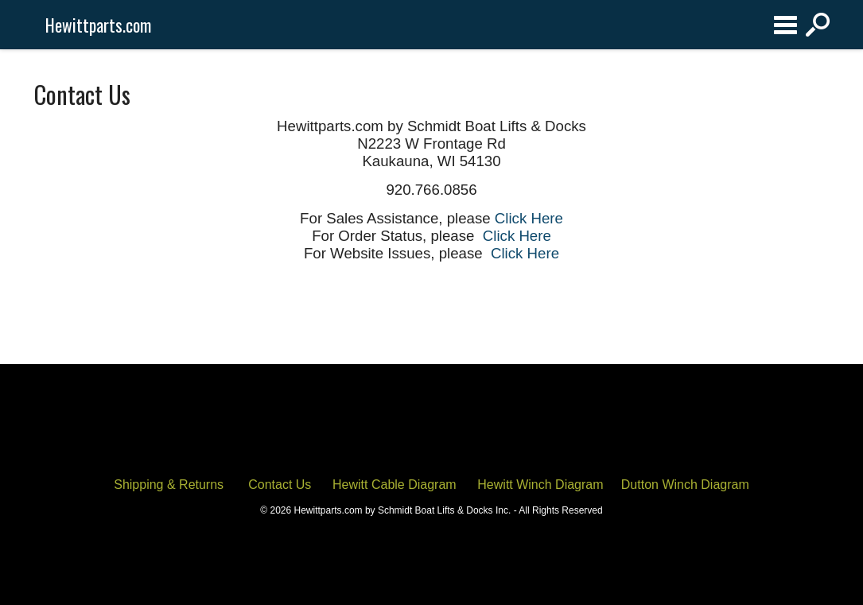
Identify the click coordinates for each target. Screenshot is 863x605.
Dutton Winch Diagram (685, 484)
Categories (785, 24)
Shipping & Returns (169, 484)
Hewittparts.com (98, 24)
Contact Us (279, 484)
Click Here (529, 218)
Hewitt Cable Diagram (394, 484)
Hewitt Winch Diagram (540, 484)
